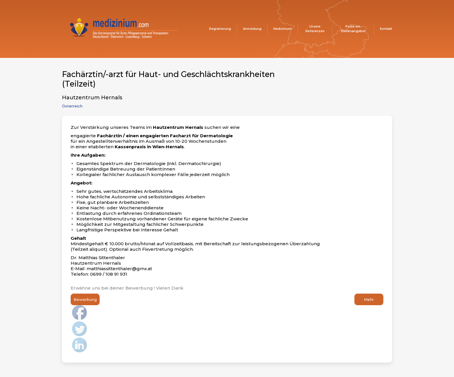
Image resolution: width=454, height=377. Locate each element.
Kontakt (386, 29)
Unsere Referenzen (315, 29)
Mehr (369, 299)
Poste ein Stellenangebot (353, 29)
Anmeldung (252, 29)
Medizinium (282, 29)
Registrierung (220, 29)
